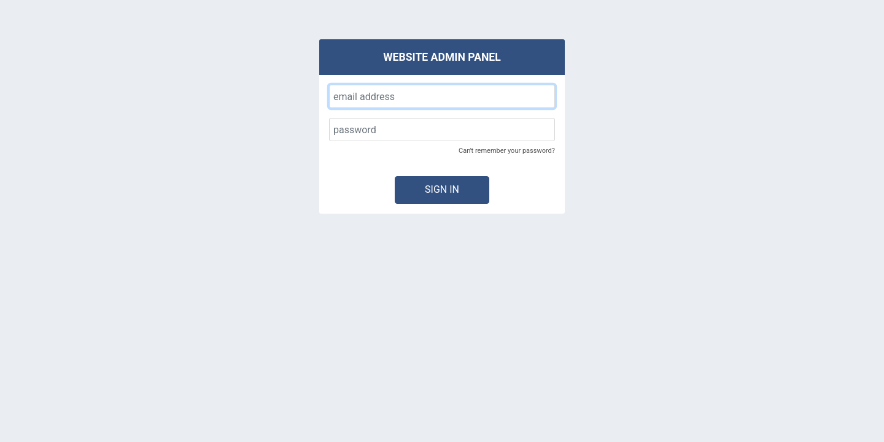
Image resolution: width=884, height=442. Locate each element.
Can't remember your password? (507, 151)
